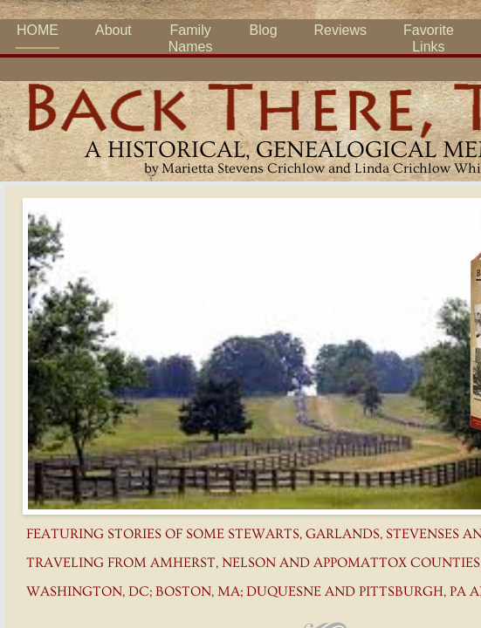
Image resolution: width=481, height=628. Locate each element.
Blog (264, 30)
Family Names (190, 38)
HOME (37, 30)
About (113, 30)
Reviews (340, 30)
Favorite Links (428, 38)
